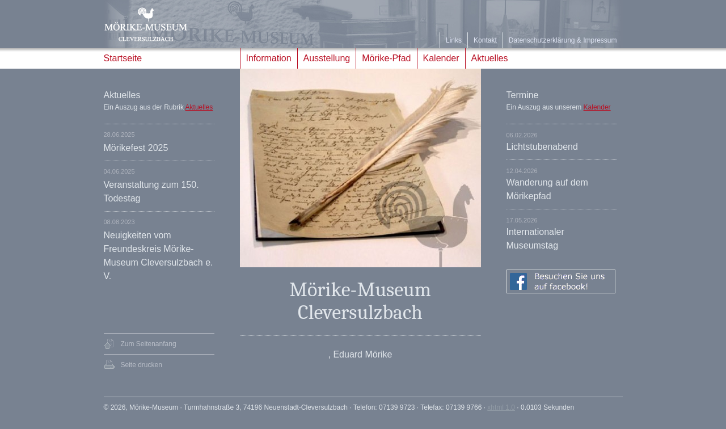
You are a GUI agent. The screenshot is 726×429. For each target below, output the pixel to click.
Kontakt (485, 40)
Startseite (123, 58)
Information (269, 58)
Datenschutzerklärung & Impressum (563, 40)
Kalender (441, 58)
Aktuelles (489, 58)
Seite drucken (141, 365)
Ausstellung (327, 58)
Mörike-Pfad (386, 58)
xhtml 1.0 (501, 407)
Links (454, 40)
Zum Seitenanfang (148, 344)
